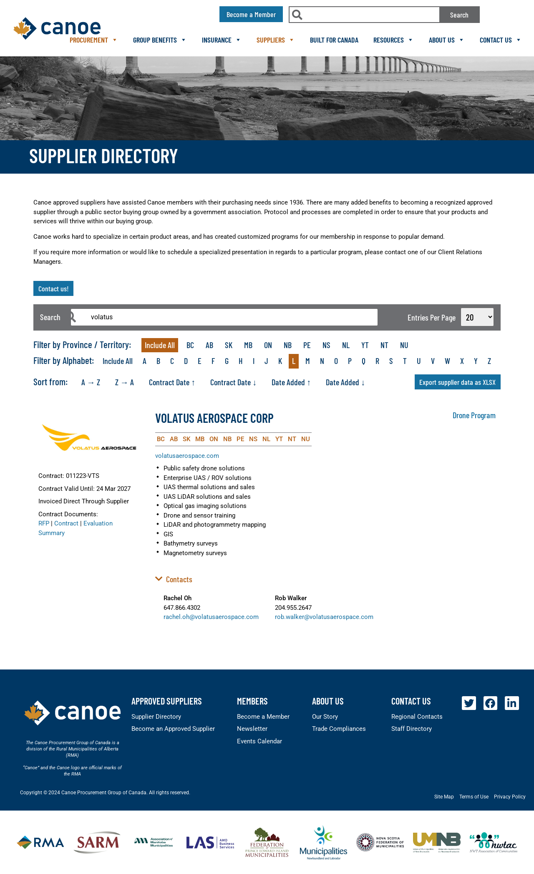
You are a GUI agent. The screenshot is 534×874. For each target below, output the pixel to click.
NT (384, 345)
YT (365, 345)
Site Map (444, 797)
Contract (66, 523)
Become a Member (263, 716)
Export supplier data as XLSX (457, 381)
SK (228, 345)
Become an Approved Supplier (173, 729)
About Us (447, 39)
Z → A (124, 382)
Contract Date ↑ (172, 382)
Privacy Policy (510, 797)
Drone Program (474, 415)
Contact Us (501, 39)
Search (459, 14)
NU (404, 345)
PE (307, 345)
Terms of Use (474, 797)
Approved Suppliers (166, 700)
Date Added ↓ (345, 382)
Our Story (325, 716)
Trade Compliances (339, 729)
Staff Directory (411, 729)
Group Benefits (160, 39)
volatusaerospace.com (187, 456)
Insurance (222, 39)
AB (209, 345)
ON (268, 345)
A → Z (90, 382)
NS (326, 345)
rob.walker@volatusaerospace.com (324, 617)
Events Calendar (259, 741)
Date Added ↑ (291, 382)
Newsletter (252, 729)
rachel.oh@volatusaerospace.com (211, 617)
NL (346, 345)
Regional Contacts (417, 716)
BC (190, 345)
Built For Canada (334, 39)
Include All (160, 345)
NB (288, 345)
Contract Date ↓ (233, 382)
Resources (393, 39)
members (252, 700)
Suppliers (276, 39)
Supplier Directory (156, 716)
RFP (43, 523)
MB (248, 345)
